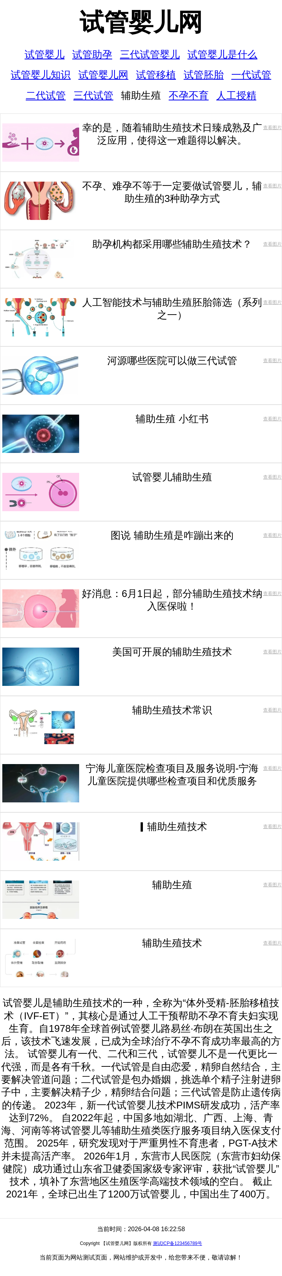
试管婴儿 (45, 54)
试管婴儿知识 (41, 74)
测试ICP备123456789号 (177, 1243)
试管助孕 (92, 54)
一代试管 (251, 74)
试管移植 (156, 74)
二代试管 (46, 95)
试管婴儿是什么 (222, 54)
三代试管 (93, 95)
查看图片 (272, 127)
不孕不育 (189, 95)
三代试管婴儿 (150, 54)
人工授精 (236, 95)
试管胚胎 (204, 74)
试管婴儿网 (141, 22)
